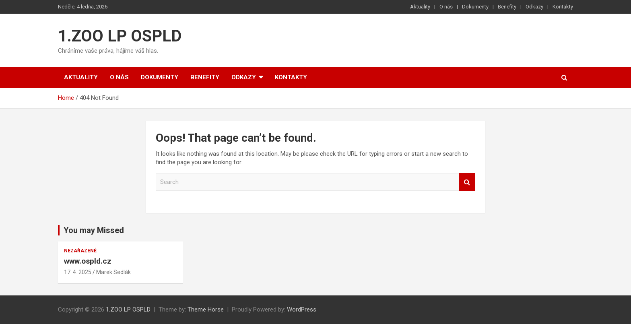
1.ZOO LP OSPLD (119, 36)
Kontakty (563, 7)
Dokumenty (475, 7)
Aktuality (420, 7)
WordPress (301, 309)
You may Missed (94, 230)
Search (467, 182)
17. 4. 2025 (77, 272)
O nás (446, 7)
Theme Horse (206, 309)
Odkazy (534, 7)
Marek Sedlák (113, 272)
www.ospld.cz (87, 261)
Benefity (507, 7)
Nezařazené (80, 251)
